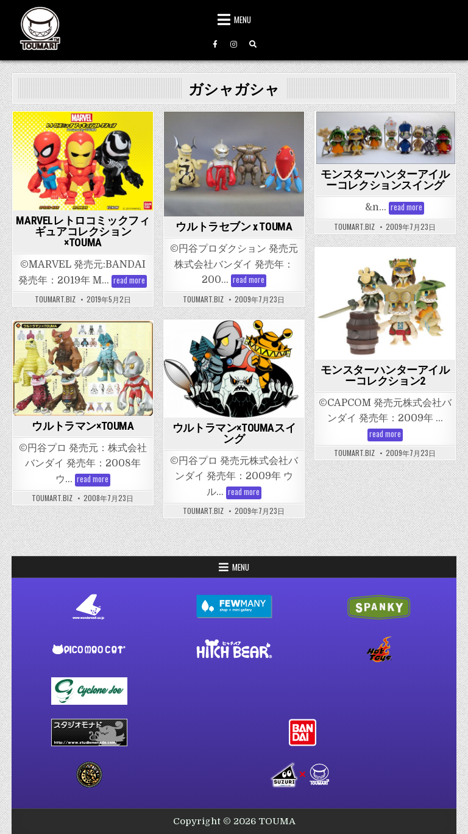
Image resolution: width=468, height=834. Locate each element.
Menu (242, 19)
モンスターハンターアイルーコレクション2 (385, 375)
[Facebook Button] (215, 44)
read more (130, 281)
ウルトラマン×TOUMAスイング (234, 433)
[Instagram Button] (234, 44)
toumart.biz (55, 299)
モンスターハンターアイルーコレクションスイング (385, 179)
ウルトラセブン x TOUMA (234, 226)
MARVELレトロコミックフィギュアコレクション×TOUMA (82, 231)
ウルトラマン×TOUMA (82, 425)
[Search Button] (253, 44)
